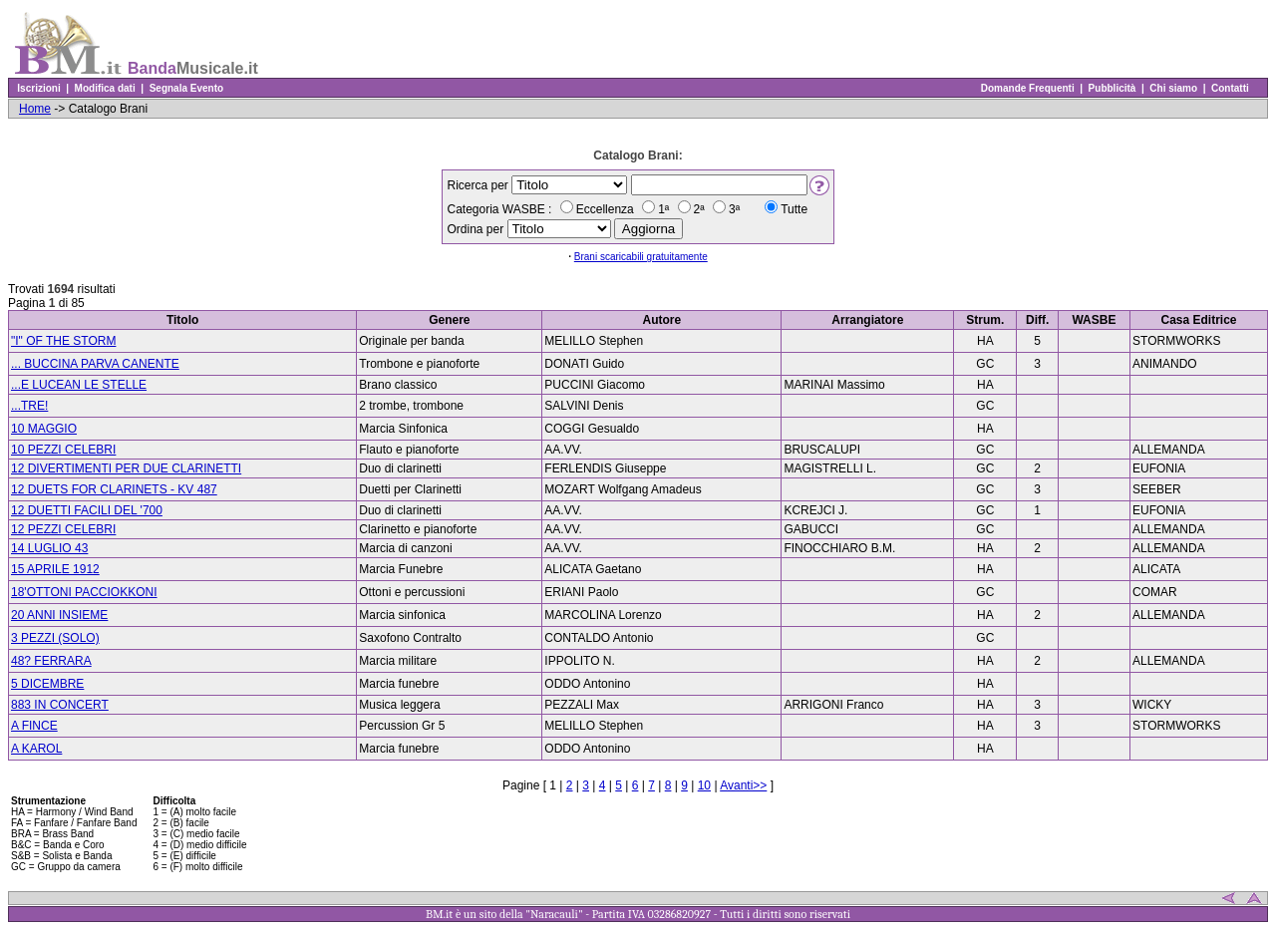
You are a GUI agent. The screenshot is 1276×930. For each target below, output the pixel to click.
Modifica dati (105, 88)
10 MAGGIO (44, 429)
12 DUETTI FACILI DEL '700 (86, 510)
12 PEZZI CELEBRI (63, 529)
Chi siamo (1173, 88)
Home (35, 109)
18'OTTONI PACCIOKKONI (84, 592)
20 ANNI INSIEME (59, 615)
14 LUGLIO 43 (49, 548)
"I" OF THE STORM (63, 341)
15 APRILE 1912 (55, 569)
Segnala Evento (186, 88)
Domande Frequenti (1027, 88)
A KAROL (36, 749)
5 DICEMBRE (47, 684)
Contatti (1229, 88)
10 (704, 785)
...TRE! (29, 406)
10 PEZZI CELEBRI (63, 450)
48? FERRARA (51, 661)
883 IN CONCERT (60, 705)
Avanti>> (743, 785)
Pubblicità (1112, 88)
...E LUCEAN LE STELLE (79, 385)
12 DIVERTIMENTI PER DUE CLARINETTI (126, 468)
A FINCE (34, 726)
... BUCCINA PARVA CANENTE (95, 364)
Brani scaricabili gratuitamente (641, 256)
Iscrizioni (39, 88)
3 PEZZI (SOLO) (55, 638)
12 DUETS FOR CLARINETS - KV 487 (114, 489)
